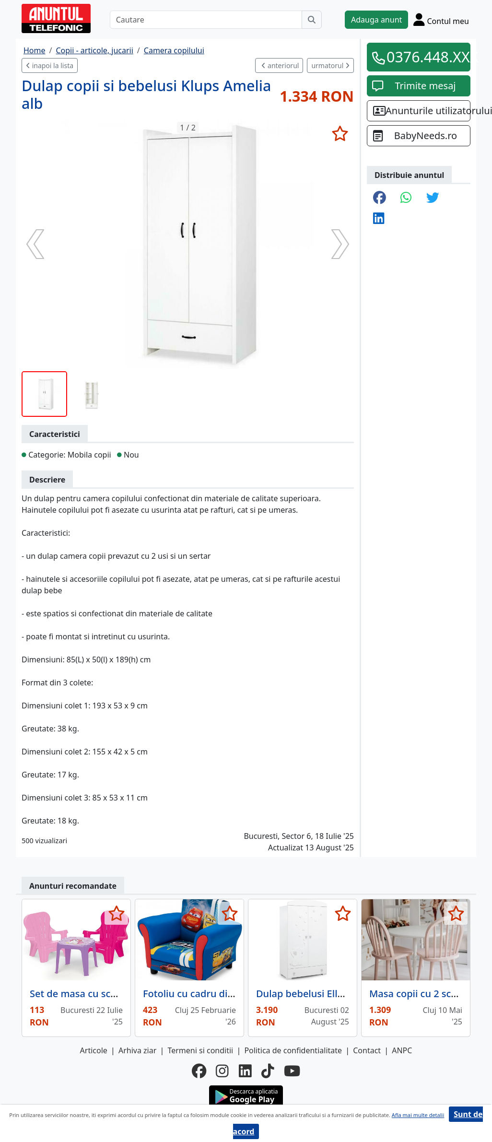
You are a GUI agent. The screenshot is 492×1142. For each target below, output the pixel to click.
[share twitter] (432, 198)
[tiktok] (267, 1071)
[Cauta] (312, 20)
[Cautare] (206, 20)
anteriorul (280, 65)
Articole (93, 1050)
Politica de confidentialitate (293, 1050)
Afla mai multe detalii (418, 1114)
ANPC (402, 1050)
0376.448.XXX (425, 57)
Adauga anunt (376, 19)
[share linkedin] (379, 219)
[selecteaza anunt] (339, 133)
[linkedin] (245, 1071)
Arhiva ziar (137, 1050)
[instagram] (222, 1071)
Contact (367, 1050)
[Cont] (441, 19)
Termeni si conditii (200, 1050)
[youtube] (292, 1071)
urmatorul (330, 65)
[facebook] (199, 1071)
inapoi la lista (49, 65)
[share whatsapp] (406, 198)
